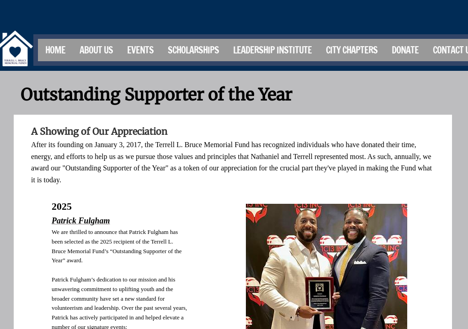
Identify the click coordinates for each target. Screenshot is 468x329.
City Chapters (352, 50)
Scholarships (193, 50)
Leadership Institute (272, 50)
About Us (96, 50)
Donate (405, 50)
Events (140, 50)
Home (55, 50)
